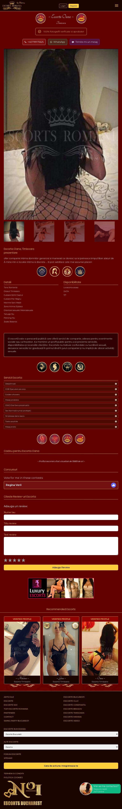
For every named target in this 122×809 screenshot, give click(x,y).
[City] (61, 734)
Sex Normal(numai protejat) (18, 410)
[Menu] (116, 5)
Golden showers (12, 394)
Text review (10, 534)
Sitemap (8, 758)
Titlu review (10, 523)
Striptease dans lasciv (14, 416)
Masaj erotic (10, 427)
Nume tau (9, 512)
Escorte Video (72, 721)
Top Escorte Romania (16, 709)
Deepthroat (10, 383)
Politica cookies (13, 777)
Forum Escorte (12, 754)
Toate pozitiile (11, 421)
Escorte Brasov (73, 709)
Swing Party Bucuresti (16, 721)
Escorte (8, 701)
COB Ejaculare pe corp (15, 389)
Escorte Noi (10, 705)
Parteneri (9, 713)
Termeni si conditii (14, 773)
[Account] (61, 747)
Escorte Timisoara (74, 713)
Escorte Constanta (75, 705)
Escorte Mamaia (73, 717)
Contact (9, 717)
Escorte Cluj (71, 701)
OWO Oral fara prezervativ (17, 405)
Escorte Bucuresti (74, 697)
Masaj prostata (12, 400)
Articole (9, 697)
